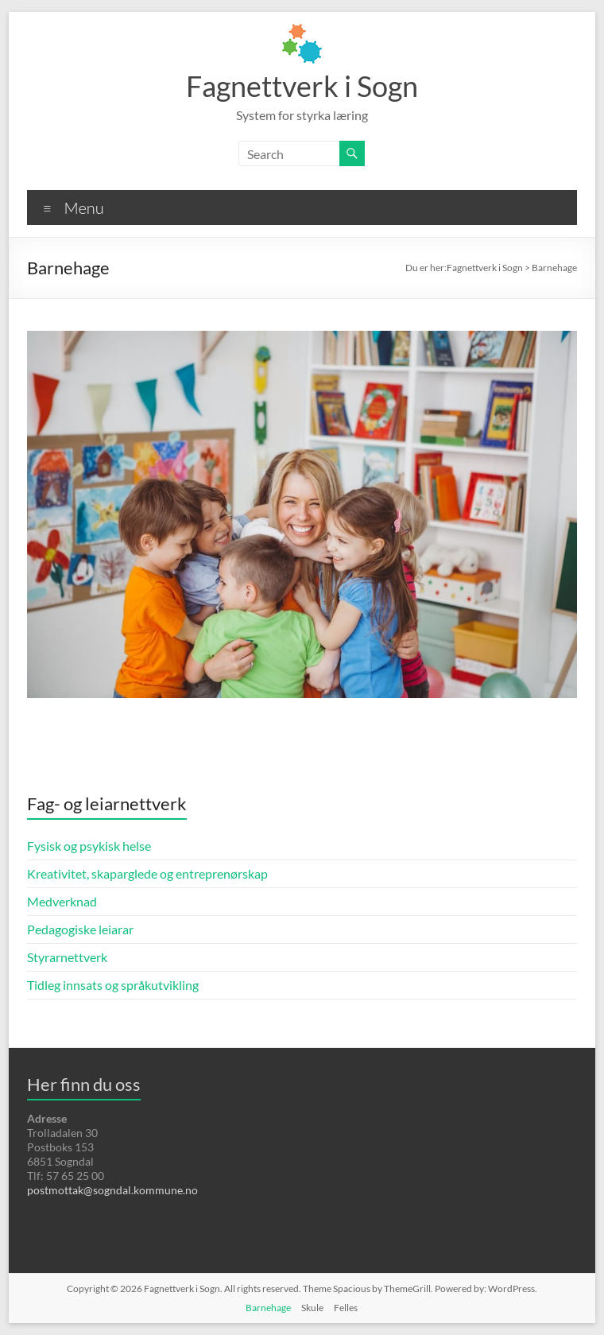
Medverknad (62, 901)
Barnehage (268, 1308)
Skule (312, 1308)
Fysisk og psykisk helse (89, 845)
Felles (346, 1308)
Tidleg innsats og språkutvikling (113, 984)
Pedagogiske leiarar (80, 929)
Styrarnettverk (67, 956)
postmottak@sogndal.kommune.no (112, 1190)
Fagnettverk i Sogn (302, 85)
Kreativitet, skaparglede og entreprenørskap (147, 873)
